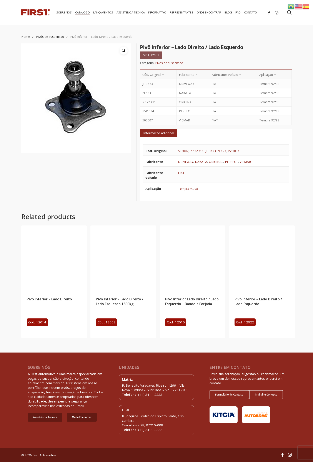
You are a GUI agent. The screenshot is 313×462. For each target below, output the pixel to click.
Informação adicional (158, 133)
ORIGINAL (216, 162)
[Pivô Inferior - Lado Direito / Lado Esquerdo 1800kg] (123, 258)
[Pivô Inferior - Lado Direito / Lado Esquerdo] (262, 258)
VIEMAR (245, 162)
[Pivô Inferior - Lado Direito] (54, 258)
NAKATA (201, 162)
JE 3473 (210, 151)
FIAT (181, 173)
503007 (183, 151)
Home (25, 37)
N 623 (222, 151)
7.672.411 (197, 151)
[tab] (158, 133)
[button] (45, 417)
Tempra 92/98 (188, 189)
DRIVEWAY (185, 162)
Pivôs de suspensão (50, 37)
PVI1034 (233, 151)
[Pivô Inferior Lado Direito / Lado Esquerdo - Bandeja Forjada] (192, 258)
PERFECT (231, 162)
